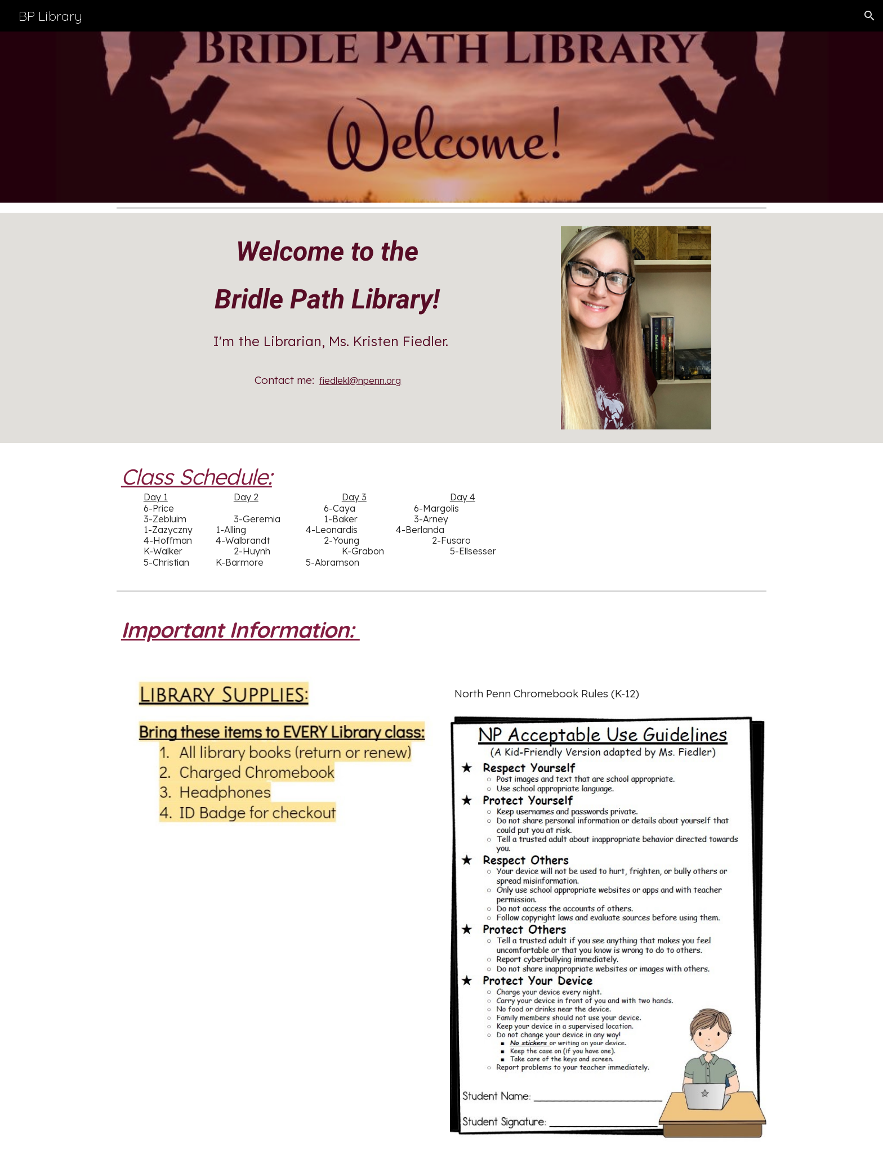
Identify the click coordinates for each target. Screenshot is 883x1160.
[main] (331, 311)
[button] (869, 15)
